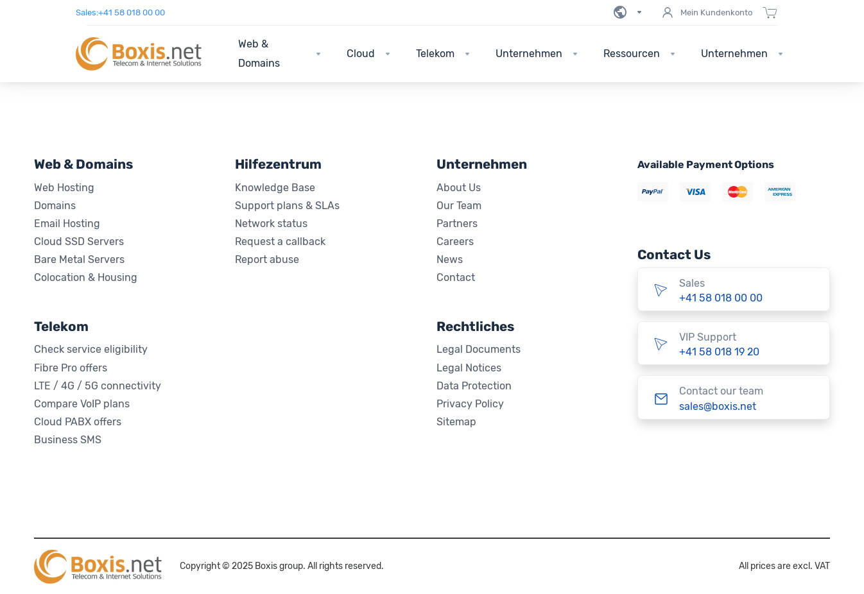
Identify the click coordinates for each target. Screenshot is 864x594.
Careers (455, 241)
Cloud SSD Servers (79, 241)
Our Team (458, 205)
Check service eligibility (91, 349)
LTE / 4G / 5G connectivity (97, 386)
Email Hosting (67, 223)
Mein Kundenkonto (706, 13)
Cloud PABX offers (77, 422)
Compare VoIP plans (82, 404)
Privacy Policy (470, 404)
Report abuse (267, 259)
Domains (55, 205)
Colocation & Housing (85, 277)
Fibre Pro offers (70, 368)
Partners (457, 223)
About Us (458, 188)
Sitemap (456, 422)
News (449, 259)
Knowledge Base (275, 188)
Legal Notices (468, 368)
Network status (271, 223)
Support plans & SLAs (287, 205)
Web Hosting (64, 188)
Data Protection (474, 386)
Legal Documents (478, 349)
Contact (455, 277)
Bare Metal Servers (79, 259)
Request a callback (280, 241)
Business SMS (67, 440)
